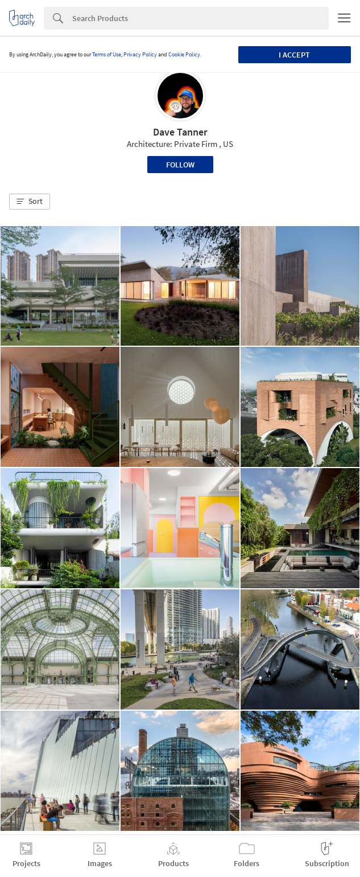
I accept (294, 55)
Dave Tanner (180, 131)
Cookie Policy (184, 54)
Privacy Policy (140, 54)
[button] (29, 202)
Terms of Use (106, 54)
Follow (180, 164)
